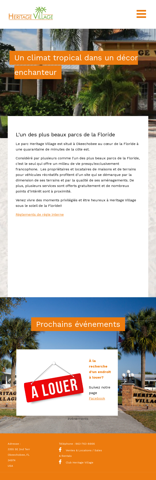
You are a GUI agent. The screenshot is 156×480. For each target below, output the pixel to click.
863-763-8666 (85, 443)
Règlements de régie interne (40, 214)
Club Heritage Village (76, 462)
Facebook (97, 398)
